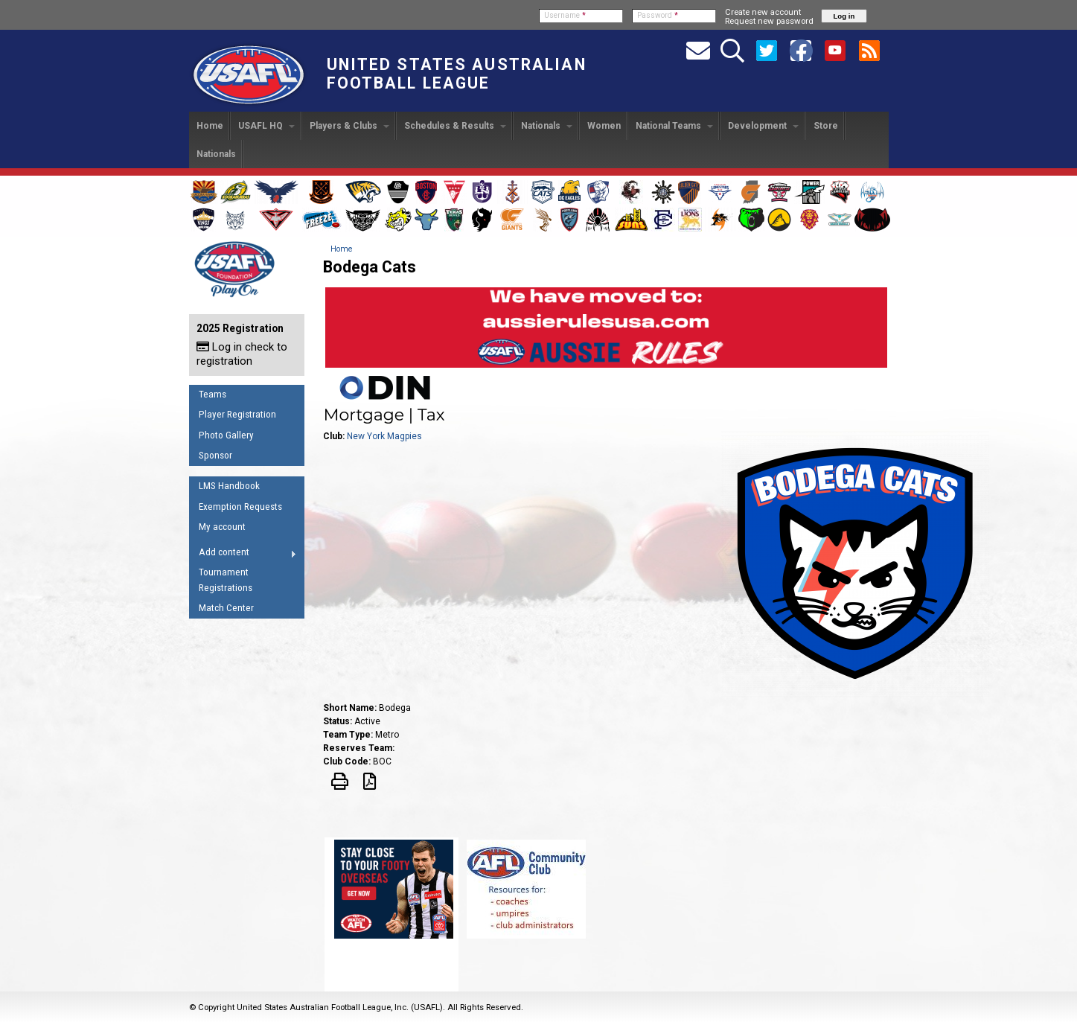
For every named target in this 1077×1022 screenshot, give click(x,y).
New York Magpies (384, 436)
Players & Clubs (349, 126)
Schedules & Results (455, 126)
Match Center (226, 607)
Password (657, 15)
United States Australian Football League (457, 73)
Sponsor (215, 455)
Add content (243, 554)
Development (763, 126)
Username (565, 15)
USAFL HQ (266, 126)
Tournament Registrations (225, 579)
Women (604, 126)
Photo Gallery (226, 435)
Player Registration (237, 414)
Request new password (769, 21)
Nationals (546, 126)
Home (209, 126)
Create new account (763, 12)
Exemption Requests (240, 506)
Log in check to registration (241, 354)
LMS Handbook (229, 485)
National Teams (674, 126)
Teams (212, 394)
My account (222, 526)
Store (826, 126)
